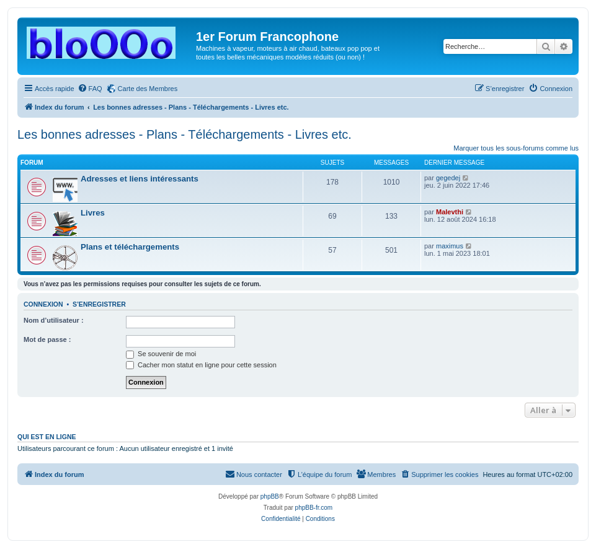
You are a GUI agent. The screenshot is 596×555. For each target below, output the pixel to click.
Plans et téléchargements (130, 246)
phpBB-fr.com (314, 507)
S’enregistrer (99, 304)
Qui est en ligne (46, 436)
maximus (449, 246)
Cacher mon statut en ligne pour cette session (201, 365)
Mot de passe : (47, 339)
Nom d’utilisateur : (54, 320)
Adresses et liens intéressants (139, 178)
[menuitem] (90, 88)
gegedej (448, 177)
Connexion (43, 304)
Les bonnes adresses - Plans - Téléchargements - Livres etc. (184, 134)
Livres (93, 212)
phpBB (269, 496)
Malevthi (449, 212)
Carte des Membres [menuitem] (148, 88)
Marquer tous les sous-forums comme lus (516, 148)
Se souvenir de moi (161, 353)
